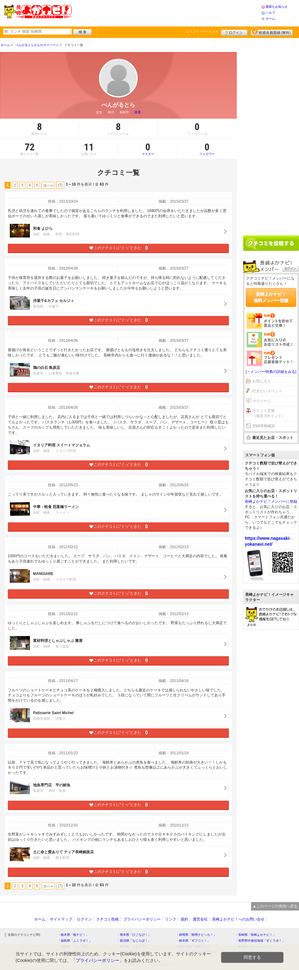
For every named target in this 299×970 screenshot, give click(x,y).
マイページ (261, 401)
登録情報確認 (263, 426)
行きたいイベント (267, 391)
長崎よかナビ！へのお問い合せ (238, 919)
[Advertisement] (166, 12)
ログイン (234, 32)
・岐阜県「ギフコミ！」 (193, 940)
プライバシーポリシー (142, 919)
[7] (60, 185)
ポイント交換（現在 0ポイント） (268, 413)
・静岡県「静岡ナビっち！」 (196, 934)
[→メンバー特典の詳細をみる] (271, 372)
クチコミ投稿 (107, 919)
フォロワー (207, 149)
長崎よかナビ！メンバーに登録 (271, 501)
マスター (147, 149)
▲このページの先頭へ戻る (275, 906)
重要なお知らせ (276, 6)
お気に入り (261, 381)
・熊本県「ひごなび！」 (134, 934)
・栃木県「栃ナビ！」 (73, 934)
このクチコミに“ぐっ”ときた (118, 248)
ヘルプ (270, 12)
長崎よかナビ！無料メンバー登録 (271, 297)
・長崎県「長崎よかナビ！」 (255, 934)
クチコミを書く (271, 243)
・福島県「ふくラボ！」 (75, 940)
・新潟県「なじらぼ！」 (134, 940)
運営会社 (200, 919)
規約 (184, 919)
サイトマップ (61, 919)
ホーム (270, 18)
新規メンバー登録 (272, 32)
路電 (138, 112)
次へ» (48, 185)
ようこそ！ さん (202, 31)
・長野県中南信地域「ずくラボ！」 (260, 940)
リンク (170, 919)
